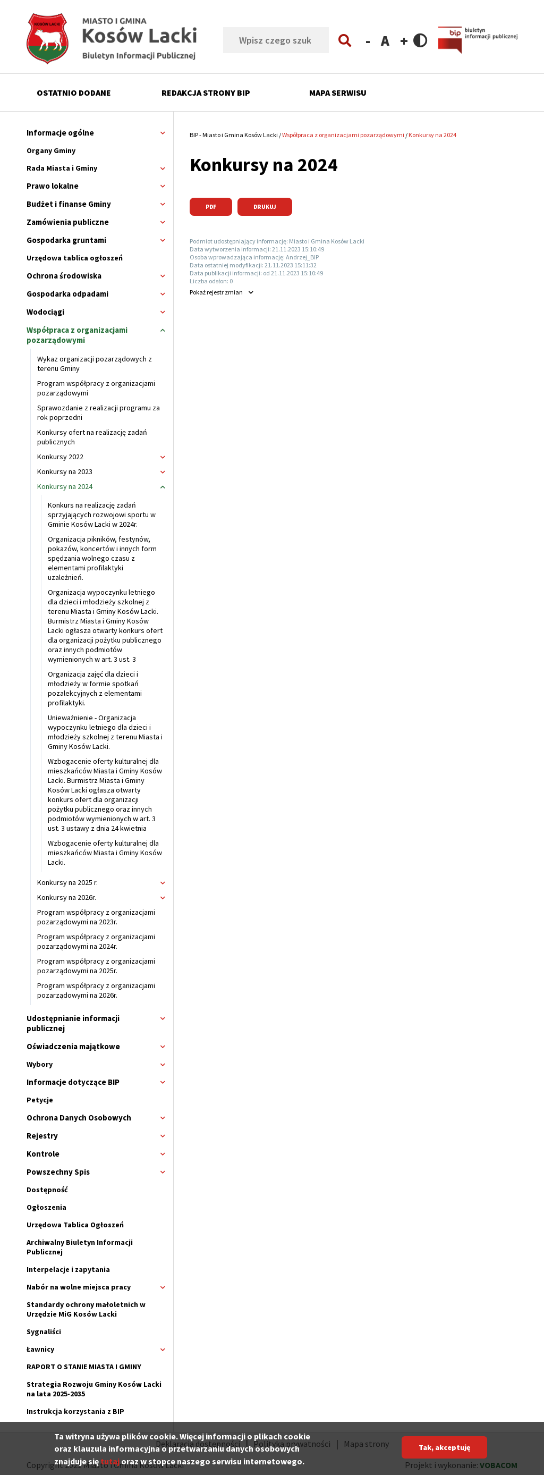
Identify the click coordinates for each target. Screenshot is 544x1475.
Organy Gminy (51, 150)
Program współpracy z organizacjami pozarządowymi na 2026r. (96, 990)
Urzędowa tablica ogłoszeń (75, 258)
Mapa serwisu (338, 92)
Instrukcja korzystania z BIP (75, 1411)
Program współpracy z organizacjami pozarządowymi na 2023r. (96, 916)
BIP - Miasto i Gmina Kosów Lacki (234, 135)
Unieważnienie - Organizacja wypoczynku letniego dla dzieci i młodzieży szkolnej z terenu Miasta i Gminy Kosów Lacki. (105, 732)
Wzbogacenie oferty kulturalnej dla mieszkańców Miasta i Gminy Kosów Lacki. (105, 852)
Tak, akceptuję (444, 1450)
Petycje (40, 1100)
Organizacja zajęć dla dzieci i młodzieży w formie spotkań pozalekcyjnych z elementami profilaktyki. (95, 688)
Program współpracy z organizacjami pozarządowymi (96, 388)
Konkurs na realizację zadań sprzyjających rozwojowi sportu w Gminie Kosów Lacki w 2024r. (102, 514)
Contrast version (420, 40)
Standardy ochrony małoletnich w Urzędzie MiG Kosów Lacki (86, 1309)
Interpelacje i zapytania (68, 1269)
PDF (211, 206)
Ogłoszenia (46, 1207)
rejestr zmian (216, 292)
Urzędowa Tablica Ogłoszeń (75, 1224)
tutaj (110, 1464)
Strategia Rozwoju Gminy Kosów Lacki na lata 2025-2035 (94, 1388)
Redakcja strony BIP (206, 92)
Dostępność (47, 1189)
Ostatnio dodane (74, 92)
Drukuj (264, 206)
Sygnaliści (44, 1331)
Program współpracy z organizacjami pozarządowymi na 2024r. (96, 941)
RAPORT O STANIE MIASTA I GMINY (84, 1366)
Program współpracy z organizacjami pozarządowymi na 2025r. (96, 965)
